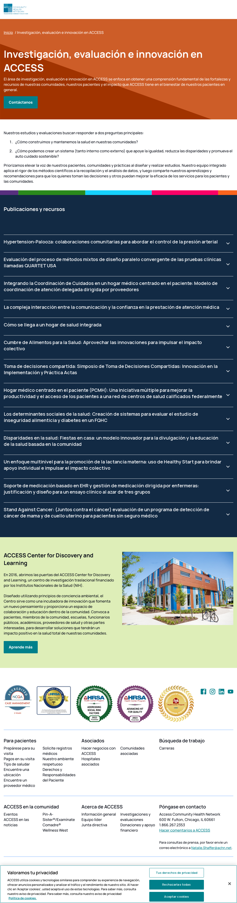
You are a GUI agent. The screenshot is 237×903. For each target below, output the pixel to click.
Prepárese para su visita (19, 751)
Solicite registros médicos (57, 751)
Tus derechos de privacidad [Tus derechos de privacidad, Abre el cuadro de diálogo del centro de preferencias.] (176, 873)
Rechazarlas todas (176, 884)
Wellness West (55, 830)
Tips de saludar (17, 764)
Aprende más (21, 647)
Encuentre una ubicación (16, 772)
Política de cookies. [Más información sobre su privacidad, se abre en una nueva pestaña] (23, 898)
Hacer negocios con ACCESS (98, 751)
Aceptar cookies (176, 896)
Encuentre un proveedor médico (19, 783)
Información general (98, 814)
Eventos (11, 814)
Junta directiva (94, 824)
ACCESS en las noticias (16, 822)
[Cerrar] (230, 883)
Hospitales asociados (90, 761)
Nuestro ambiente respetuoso (58, 761)
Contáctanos (21, 102)
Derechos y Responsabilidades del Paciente (59, 775)
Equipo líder (91, 819)
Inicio (8, 32)
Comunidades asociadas (132, 751)
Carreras (166, 748)
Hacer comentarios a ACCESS (184, 830)
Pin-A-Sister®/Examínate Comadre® (59, 819)
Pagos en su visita (19, 758)
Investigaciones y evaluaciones (135, 817)
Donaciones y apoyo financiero (137, 827)
